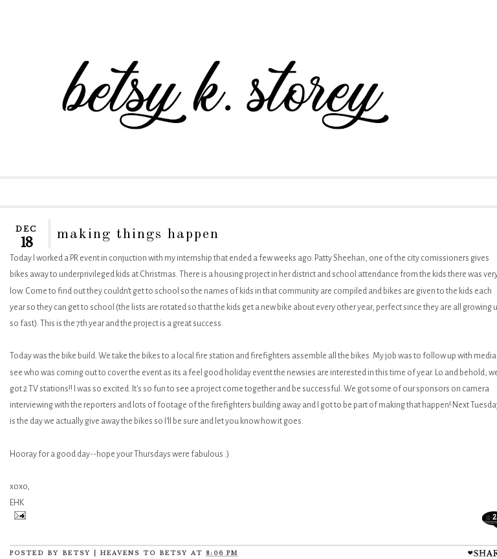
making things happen (138, 234)
